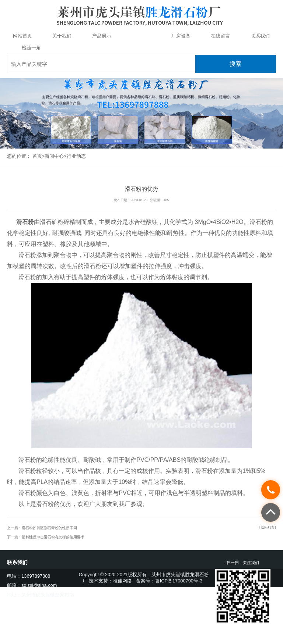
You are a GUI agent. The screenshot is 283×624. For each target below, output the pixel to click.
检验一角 (31, 47)
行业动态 (76, 156)
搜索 (235, 64)
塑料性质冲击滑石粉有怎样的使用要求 (53, 537)
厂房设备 (181, 36)
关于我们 (61, 36)
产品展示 (101, 36)
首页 (37, 156)
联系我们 (260, 36)
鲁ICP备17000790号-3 (179, 581)
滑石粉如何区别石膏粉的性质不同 (49, 528)
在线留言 (220, 36)
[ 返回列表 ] (267, 527)
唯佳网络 (122, 581)
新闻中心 (141, 36)
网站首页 (22, 36)
